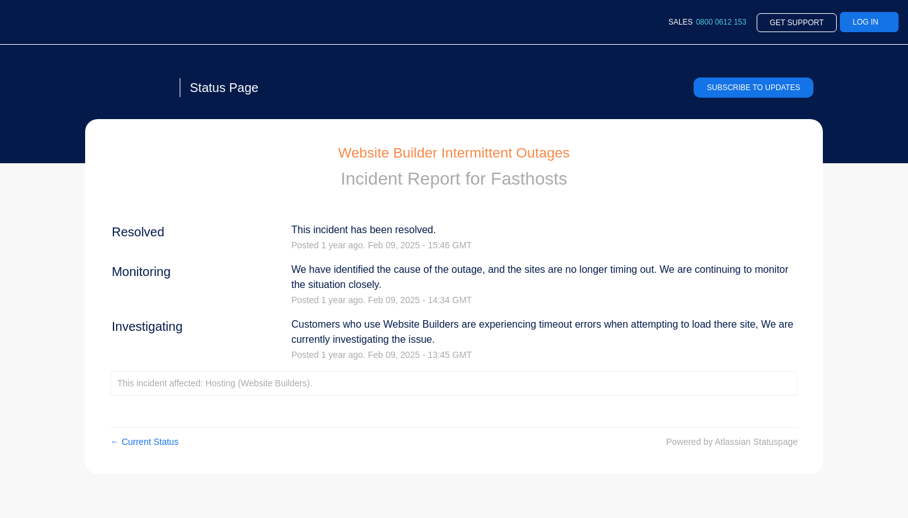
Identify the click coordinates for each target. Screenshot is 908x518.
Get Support (797, 22)
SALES (707, 22)
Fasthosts (529, 178)
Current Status (144, 442)
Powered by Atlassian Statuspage (732, 442)
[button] (753, 88)
